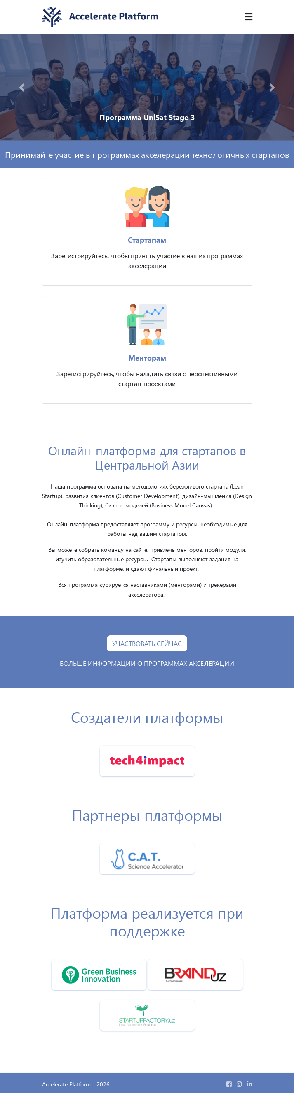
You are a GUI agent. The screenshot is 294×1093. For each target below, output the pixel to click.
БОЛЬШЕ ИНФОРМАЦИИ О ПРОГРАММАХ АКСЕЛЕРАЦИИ (147, 663)
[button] (22, 87)
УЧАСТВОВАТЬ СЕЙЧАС (147, 643)
